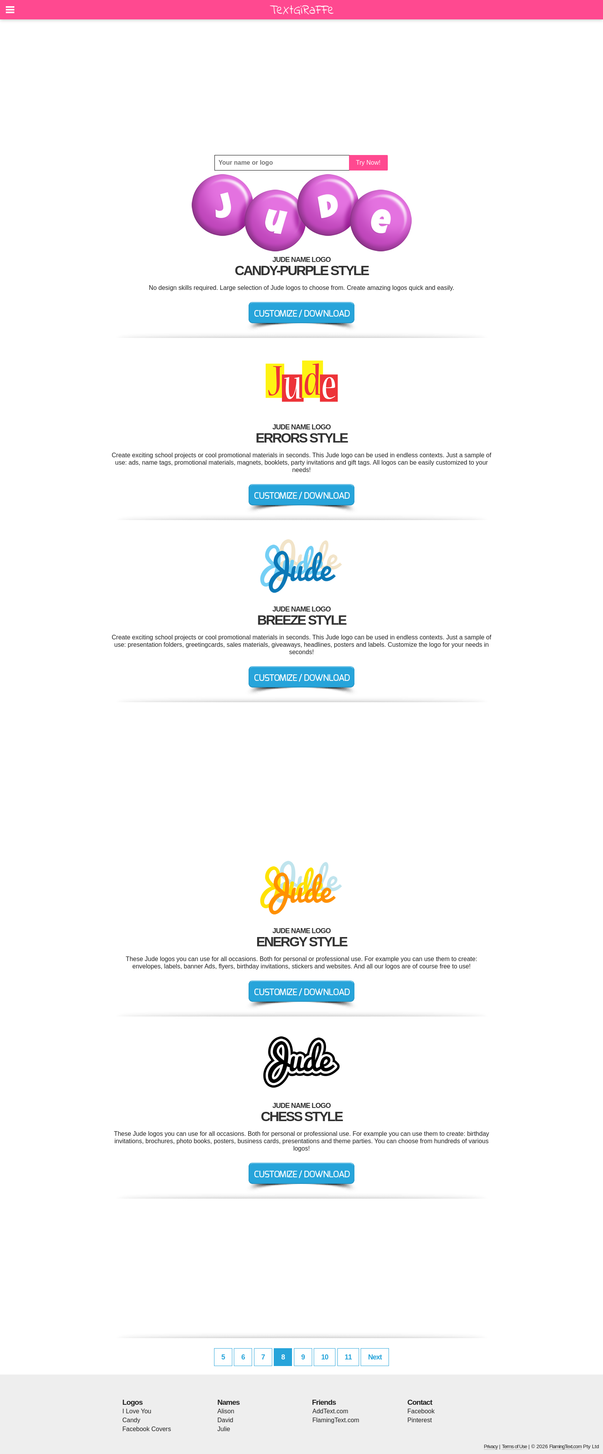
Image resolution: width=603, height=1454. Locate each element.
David (225, 1420)
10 (324, 1357)
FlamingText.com (336, 1420)
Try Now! (368, 162)
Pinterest (420, 1420)
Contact (420, 1402)
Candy (131, 1420)
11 (348, 1357)
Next (375, 1357)
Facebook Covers (147, 1429)
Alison (226, 1411)
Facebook (421, 1411)
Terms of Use (514, 1446)
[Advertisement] (302, 87)
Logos (133, 1402)
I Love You (137, 1411)
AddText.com (330, 1411)
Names (229, 1402)
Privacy (491, 1446)
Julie (224, 1429)
